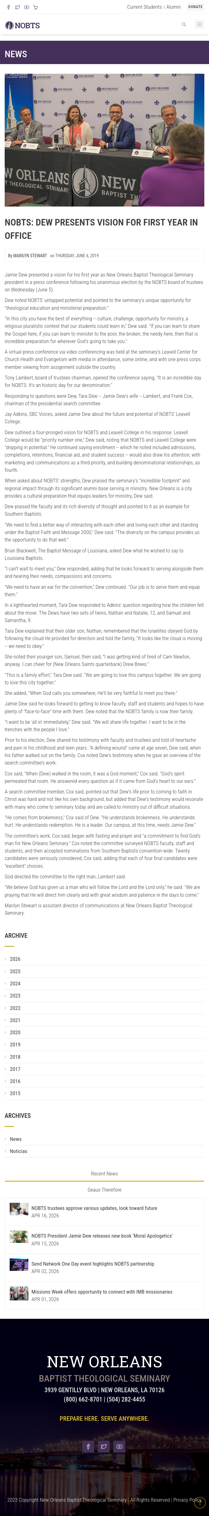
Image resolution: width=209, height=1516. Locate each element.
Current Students (144, 7)
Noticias (18, 1151)
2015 (15, 1093)
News (16, 54)
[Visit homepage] (22, 24)
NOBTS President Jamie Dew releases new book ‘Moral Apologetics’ (102, 1236)
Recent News (104, 1173)
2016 (15, 1081)
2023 (15, 996)
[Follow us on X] (17, 7)
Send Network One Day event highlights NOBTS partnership (92, 1264)
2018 (15, 1057)
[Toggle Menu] (199, 24)
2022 (15, 1008)
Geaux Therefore (104, 1190)
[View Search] (184, 23)
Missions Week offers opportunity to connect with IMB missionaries (102, 1292)
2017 (15, 1069)
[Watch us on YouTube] (26, 7)
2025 (15, 971)
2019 (15, 1044)
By (27, 255)
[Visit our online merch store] (35, 7)
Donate (195, 7)
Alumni (173, 7)
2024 (15, 983)
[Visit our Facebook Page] (8, 7)
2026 (15, 959)
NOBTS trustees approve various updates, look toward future (94, 1208)
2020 (15, 1032)
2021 (15, 1020)
